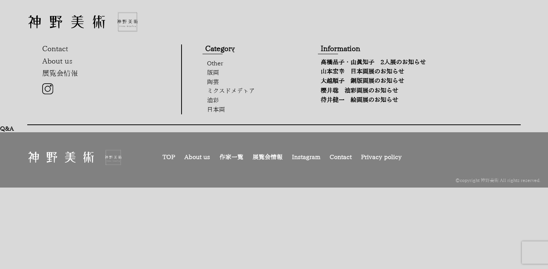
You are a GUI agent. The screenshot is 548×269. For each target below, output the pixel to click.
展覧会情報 (267, 157)
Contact (340, 157)
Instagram (306, 157)
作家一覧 (231, 157)
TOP (168, 157)
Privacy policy (381, 157)
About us (197, 157)
